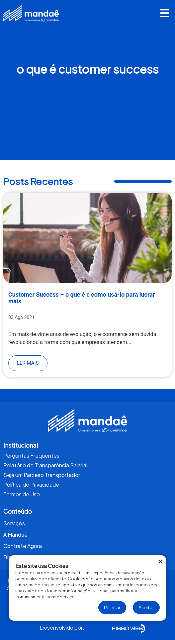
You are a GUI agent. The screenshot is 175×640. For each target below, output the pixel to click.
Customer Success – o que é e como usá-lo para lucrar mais (81, 298)
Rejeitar (112, 607)
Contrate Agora (22, 545)
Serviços (14, 523)
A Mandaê (15, 534)
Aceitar (146, 607)
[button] (165, 14)
